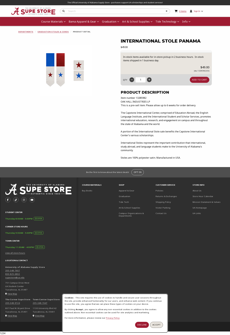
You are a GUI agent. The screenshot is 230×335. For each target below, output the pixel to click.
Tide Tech (124, 202)
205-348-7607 (12, 270)
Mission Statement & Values (207, 202)
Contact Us (161, 213)
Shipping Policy (163, 202)
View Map (12, 293)
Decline (142, 324)
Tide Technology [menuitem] (165, 21)
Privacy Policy (113, 318)
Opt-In (138, 172)
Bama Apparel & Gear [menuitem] (82, 21)
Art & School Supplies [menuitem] (136, 21)
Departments (25, 32)
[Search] (63, 11)
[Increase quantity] (149, 79)
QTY (125, 79)
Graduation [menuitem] (109, 21)
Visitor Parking (163, 207)
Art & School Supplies (129, 207)
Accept (156, 324)
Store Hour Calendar (210, 196)
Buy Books (87, 190)
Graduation (124, 196)
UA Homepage (210, 207)
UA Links (197, 213)
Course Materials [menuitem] (52, 21)
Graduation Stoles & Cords (53, 32)
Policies (159, 190)
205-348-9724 (12, 303)
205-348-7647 (40, 303)
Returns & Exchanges (166, 196)
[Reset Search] (166, 11)
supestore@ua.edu (14, 277)
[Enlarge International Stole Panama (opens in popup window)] (66, 70)
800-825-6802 (12, 274)
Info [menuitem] (185, 21)
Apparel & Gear (126, 190)
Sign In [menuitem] (197, 11)
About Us (197, 190)
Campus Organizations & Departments (135, 214)
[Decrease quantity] (132, 79)
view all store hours (15, 253)
